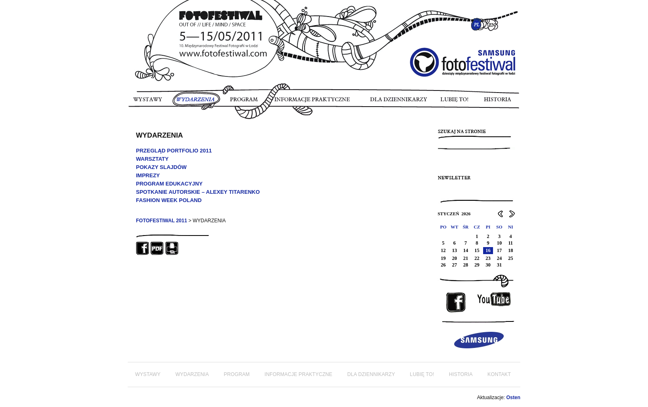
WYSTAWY (149, 102)
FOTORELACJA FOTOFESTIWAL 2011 (131, 124)
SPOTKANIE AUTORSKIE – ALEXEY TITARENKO (198, 192)
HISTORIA (497, 102)
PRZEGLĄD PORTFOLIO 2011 (174, 151)
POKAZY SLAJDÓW (161, 167)
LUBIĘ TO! (455, 102)
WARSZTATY (152, 159)
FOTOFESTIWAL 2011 (161, 221)
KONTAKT (499, 374)
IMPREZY (148, 175)
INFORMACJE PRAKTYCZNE (316, 102)
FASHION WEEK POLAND (169, 200)
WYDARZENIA (196, 102)
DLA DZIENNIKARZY (401, 102)
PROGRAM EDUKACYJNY (169, 184)
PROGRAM (244, 102)
